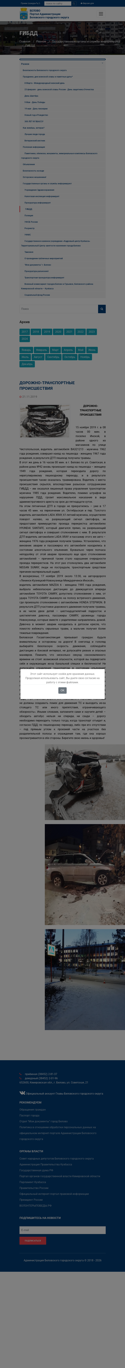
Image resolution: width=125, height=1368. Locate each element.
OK (62, 690)
